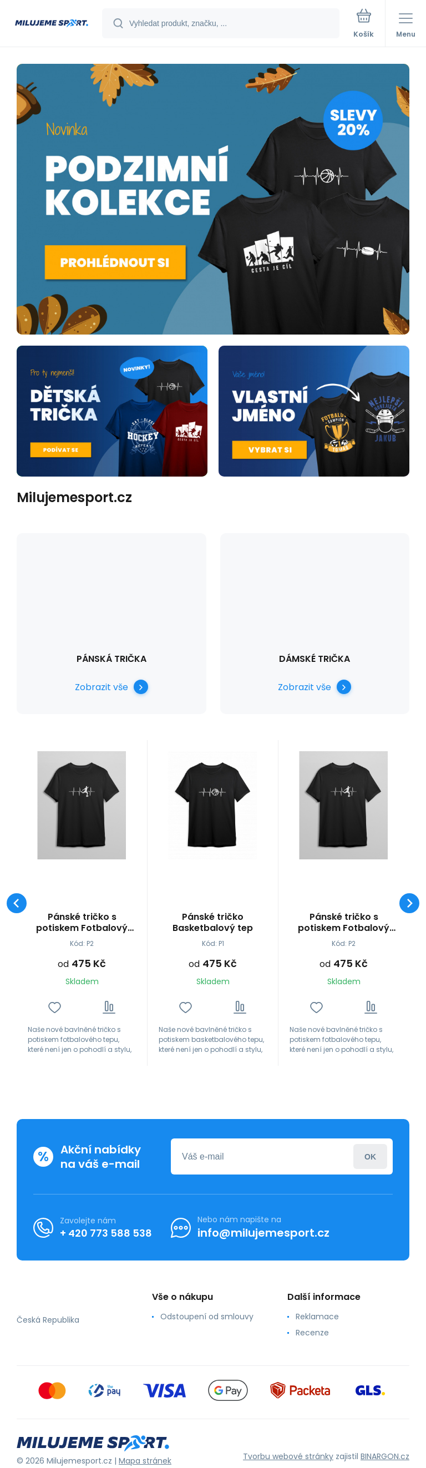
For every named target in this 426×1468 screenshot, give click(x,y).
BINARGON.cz (385, 1456)
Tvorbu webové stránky (288, 1456)
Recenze (312, 1332)
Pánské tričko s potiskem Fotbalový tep (82, 923)
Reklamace (317, 1316)
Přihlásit (370, 1156)
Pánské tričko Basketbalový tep (213, 923)
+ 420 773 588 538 (106, 1233)
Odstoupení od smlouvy (206, 1316)
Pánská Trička (111, 658)
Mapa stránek (145, 1460)
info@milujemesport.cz (263, 1233)
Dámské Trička (314, 658)
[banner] (51, 24)
